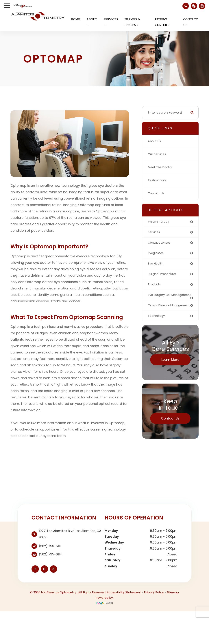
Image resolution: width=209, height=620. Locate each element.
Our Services (158, 154)
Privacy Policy (154, 601)
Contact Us (190, 22)
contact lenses (160, 243)
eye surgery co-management (161, 298)
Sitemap (173, 601)
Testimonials (158, 180)
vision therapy (159, 222)
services (154, 232)
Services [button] (110, 21)
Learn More (170, 368)
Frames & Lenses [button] (132, 22)
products (155, 286)
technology (157, 324)
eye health (156, 264)
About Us (155, 141)
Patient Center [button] (162, 22)
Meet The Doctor (161, 167)
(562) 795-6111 (50, 555)
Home (75, 19)
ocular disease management (160, 312)
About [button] (91, 21)
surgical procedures (164, 275)
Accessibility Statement (124, 601)
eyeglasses (157, 254)
